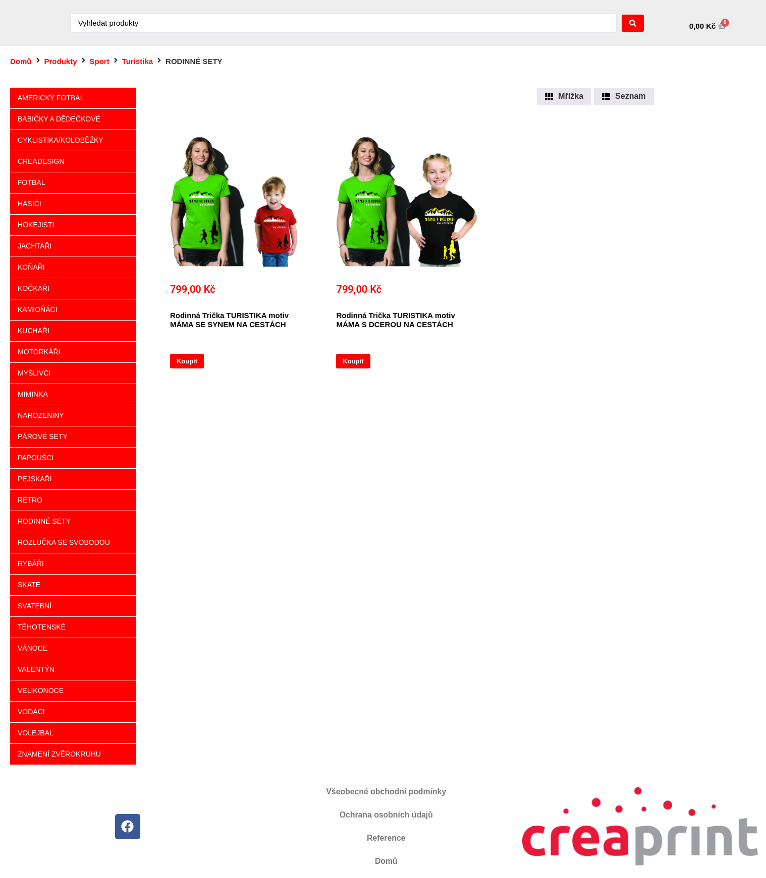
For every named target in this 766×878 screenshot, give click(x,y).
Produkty (60, 61)
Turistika (137, 61)
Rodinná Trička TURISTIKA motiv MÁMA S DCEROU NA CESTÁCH (395, 320)
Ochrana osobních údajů (386, 814)
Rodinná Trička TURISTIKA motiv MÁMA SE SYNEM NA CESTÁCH (229, 320)
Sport (100, 61)
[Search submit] (633, 23)
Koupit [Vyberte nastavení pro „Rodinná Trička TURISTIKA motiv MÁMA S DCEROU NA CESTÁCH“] (353, 361)
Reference (386, 838)
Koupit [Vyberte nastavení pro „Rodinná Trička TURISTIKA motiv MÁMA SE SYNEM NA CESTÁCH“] (187, 361)
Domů (21, 61)
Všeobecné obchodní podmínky (386, 791)
